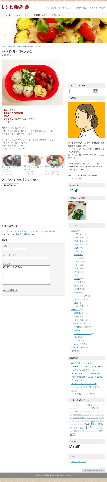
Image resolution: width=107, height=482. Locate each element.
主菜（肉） (78, 234)
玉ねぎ (81, 428)
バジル (92, 415)
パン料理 (78, 282)
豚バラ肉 (79, 431)
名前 (5, 246)
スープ (77, 272)
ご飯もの (78, 262)
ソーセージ (78, 415)
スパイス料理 (79, 299)
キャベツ (82, 412)
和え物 (99, 421)
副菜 (76, 248)
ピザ (76, 303)
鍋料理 (77, 292)
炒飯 (96, 424)
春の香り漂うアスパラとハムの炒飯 (85, 373)
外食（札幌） (79, 320)
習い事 (77, 337)
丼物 (93, 421)
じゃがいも (89, 404)
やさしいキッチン (78, 462)
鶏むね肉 (94, 431)
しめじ (78, 405)
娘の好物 (81, 424)
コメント (7, 264)
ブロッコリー (92, 418)
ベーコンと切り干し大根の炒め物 (20, 234)
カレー (77, 265)
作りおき (78, 289)
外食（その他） (80, 323)
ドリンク (78, 275)
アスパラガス (86, 408)
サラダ (77, 268)
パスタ (77, 279)
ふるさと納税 (79, 344)
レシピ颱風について (37, 15)
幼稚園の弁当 (6, 55)
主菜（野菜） (79, 241)
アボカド (96, 408)
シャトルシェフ (80, 296)
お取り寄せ (78, 316)
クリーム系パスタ (92, 412)
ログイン (69, 475)
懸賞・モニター (77, 347)
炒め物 (89, 424)
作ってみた (78, 286)
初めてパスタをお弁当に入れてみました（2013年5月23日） (31, 231)
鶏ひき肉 (88, 431)
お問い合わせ (57, 15)
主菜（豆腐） (79, 306)
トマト (86, 415)
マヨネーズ (86, 421)
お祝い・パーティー (82, 334)
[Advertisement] (20, 205)
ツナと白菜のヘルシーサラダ (83, 394)
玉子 (88, 427)
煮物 (75, 428)
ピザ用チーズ (79, 417)
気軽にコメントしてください (26, 276)
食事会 (74, 351)
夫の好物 (74, 424)
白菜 (94, 428)
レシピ (20, 15)
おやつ (77, 258)
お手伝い (78, 341)
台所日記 (74, 310)
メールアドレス (9, 255)
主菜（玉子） (79, 237)
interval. (84, 170)
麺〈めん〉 (78, 255)
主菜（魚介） (79, 244)
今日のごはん (79, 330)
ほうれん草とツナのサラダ (82, 363)
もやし (78, 408)
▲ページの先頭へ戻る (94, 470)
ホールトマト (76, 421)
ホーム (8, 15)
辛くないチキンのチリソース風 (83, 384)
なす (99, 405)
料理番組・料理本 (81, 327)
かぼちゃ (72, 405)
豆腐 (98, 428)
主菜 (76, 251)
